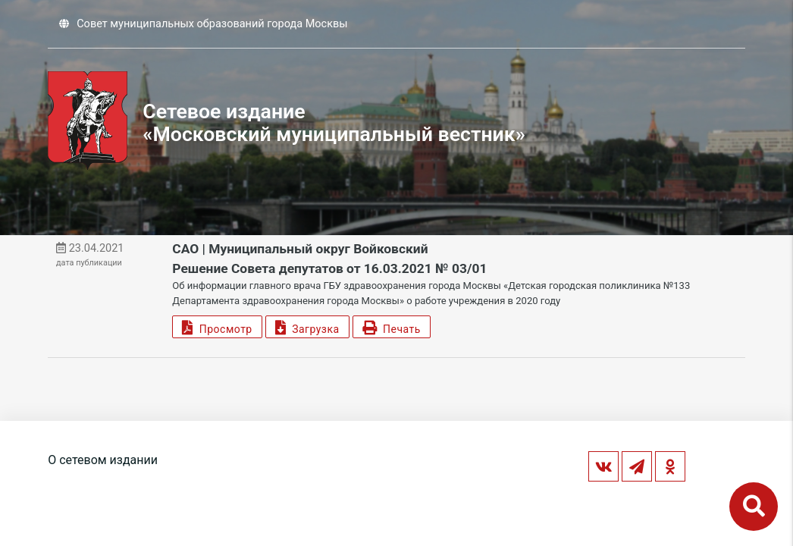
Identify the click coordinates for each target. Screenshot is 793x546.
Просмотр (217, 327)
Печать (391, 327)
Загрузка (307, 327)
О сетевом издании (103, 460)
